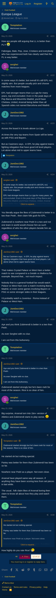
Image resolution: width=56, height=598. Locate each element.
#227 (52, 358)
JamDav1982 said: (11, 252)
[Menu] (4, 3)
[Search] (52, 3)
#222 (52, 75)
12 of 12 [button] (36, 556)
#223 (52, 123)
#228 (52, 408)
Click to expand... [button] (28, 204)
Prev (24, 556)
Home (4, 590)
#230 (52, 515)
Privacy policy (35, 587)
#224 (52, 175)
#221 (52, 36)
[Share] (47, 36)
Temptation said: (10, 441)
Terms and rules (20, 587)
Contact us (6, 587)
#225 (52, 246)
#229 (52, 435)
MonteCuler (9, 18)
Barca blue (8, 583)
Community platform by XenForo (24, 595)
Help (46, 587)
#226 (52, 319)
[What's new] (46, 3)
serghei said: (8, 180)
